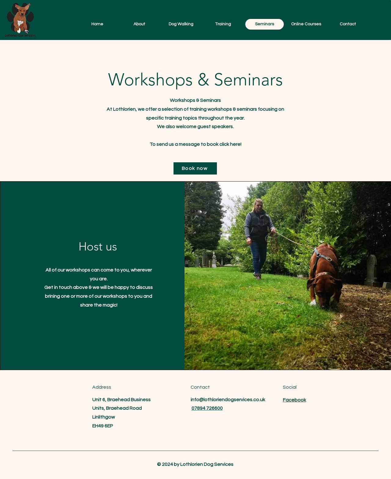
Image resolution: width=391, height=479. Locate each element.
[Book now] (195, 168)
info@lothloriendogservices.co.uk (228, 399)
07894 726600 (207, 408)
